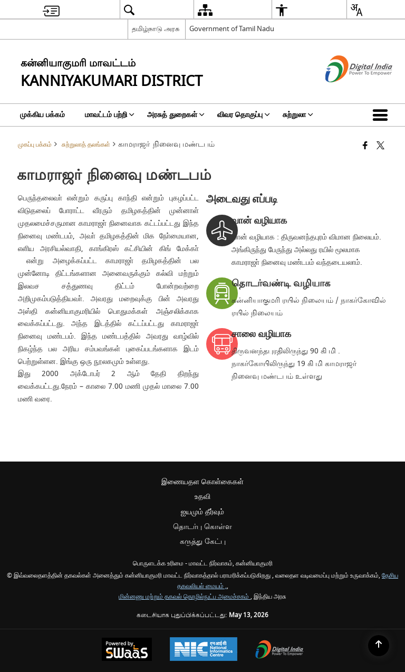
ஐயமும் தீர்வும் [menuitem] (202, 511)
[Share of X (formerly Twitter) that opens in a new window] (380, 146)
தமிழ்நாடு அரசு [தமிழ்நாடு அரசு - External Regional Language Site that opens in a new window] (155, 29)
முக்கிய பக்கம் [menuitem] (42, 114)
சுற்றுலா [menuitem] (298, 114)
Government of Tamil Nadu (231, 29)
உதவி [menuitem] (202, 496)
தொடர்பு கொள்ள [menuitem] (202, 526)
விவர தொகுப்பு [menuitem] (243, 114)
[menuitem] (51, 10)
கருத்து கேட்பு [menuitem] (203, 541)
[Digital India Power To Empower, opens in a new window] (279, 650)
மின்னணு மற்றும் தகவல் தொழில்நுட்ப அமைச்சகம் (184, 596)
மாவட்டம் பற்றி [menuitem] (109, 114)
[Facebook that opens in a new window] (365, 146)
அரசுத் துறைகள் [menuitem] (176, 114)
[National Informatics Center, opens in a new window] (203, 650)
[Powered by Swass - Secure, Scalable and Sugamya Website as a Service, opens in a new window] (127, 650)
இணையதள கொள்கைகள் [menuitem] (202, 481)
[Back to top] (378, 645)
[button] (382, 115)
